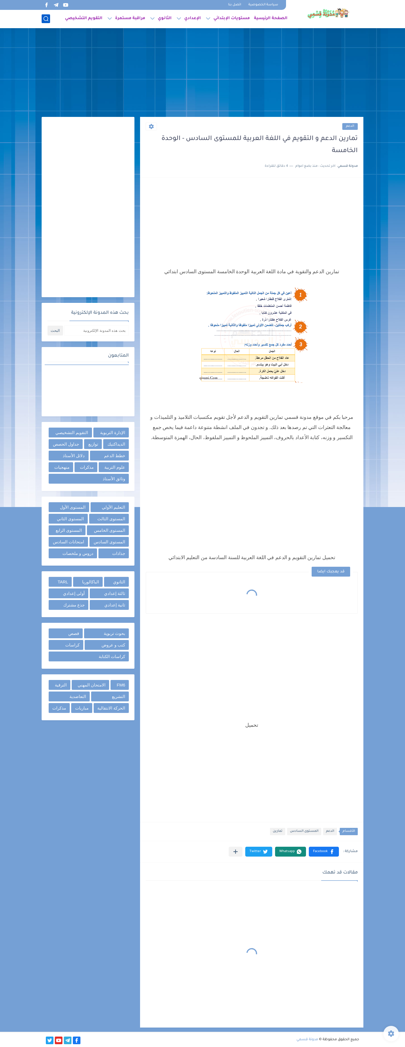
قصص (73, 633)
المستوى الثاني (70, 518)
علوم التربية (114, 467)
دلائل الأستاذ (74, 455)
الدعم (350, 126)
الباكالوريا (90, 581)
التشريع (118, 696)
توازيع (93, 444)
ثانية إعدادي (114, 605)
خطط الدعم (114, 455)
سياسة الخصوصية (263, 5)
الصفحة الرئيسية (270, 18)
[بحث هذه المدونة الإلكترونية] (96, 330)
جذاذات (118, 553)
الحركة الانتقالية (111, 708)
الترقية (61, 685)
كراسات (72, 645)
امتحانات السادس (68, 541)
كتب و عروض (113, 645)
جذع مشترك (74, 605)
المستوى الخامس (109, 530)
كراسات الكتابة (112, 656)
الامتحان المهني (91, 685)
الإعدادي (192, 18)
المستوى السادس (304, 831)
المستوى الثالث (111, 518)
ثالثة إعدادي (114, 593)
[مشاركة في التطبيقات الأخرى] (235, 852)
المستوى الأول (73, 507)
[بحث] (46, 18)
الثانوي (165, 18)
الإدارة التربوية (112, 432)
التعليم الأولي (113, 507)
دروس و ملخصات (77, 553)
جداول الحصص (66, 444)
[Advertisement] (202, 73)
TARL (63, 581)
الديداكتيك (116, 444)
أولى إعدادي (74, 593)
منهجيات (61, 467)
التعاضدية (77, 696)
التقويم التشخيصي (83, 18)
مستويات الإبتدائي (231, 18)
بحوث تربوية (114, 633)
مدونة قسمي (307, 1040)
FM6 (121, 685)
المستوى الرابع (69, 530)
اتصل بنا (234, 5)
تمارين (277, 831)
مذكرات (87, 467)
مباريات (82, 708)
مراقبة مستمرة (130, 18)
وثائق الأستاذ (114, 478)
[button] (324, 852)
